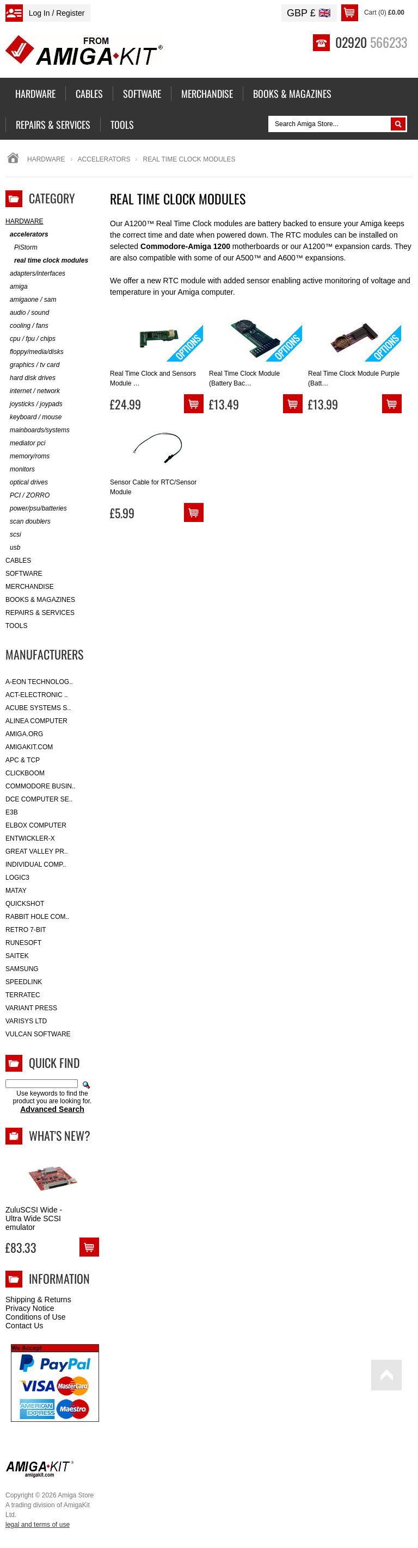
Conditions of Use (35, 1317)
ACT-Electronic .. (36, 695)
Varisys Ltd (26, 1021)
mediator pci (25, 443)
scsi (13, 534)
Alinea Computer (36, 721)
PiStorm (21, 247)
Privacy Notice (29, 1308)
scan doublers (28, 521)
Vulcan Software (38, 1034)
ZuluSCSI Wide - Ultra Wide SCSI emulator (33, 1218)
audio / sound (27, 313)
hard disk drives (30, 378)
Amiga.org (24, 734)
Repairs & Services (40, 613)
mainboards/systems (37, 430)
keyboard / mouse (33, 417)
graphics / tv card (32, 365)
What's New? (59, 1135)
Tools (16, 626)
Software (23, 573)
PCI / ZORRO (27, 495)
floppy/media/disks (34, 352)
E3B (11, 812)
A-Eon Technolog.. (39, 682)
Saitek (17, 956)
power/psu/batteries (36, 508)
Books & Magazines (40, 600)
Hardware (46, 159)
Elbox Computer (35, 825)
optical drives (26, 482)
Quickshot (24, 903)
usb (12, 547)
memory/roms (27, 456)
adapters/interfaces (35, 273)
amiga (16, 286)
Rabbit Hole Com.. (37, 917)
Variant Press (31, 1008)
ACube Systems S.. (38, 708)
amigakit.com (29, 747)
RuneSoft (23, 943)
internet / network (32, 391)
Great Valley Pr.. (36, 851)
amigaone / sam (30, 299)
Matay (16, 890)
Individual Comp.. (35, 864)
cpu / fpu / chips (30, 339)
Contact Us (24, 1325)
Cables (18, 560)
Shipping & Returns (38, 1299)
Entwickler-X (30, 838)
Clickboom (25, 773)
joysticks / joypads (34, 404)
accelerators (104, 159)
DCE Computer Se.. (38, 799)
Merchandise (29, 586)
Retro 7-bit (25, 930)
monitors (20, 469)
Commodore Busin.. (40, 786)
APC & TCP (22, 760)
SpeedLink (23, 982)
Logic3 (17, 877)
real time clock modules (46, 260)
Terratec (22, 995)
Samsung (22, 969)
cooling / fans (26, 326)
